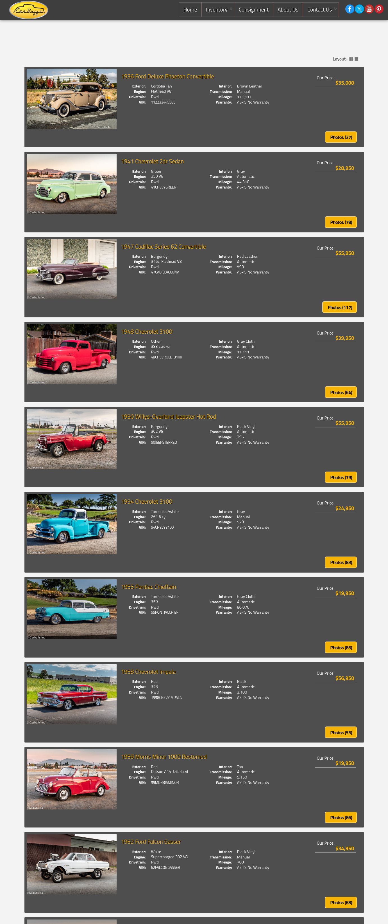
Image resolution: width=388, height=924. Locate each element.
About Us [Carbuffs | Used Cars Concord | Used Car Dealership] (287, 9)
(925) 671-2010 (113, 915)
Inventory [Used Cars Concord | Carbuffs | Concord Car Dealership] (216, 9)
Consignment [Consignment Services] (253, 9)
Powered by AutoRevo (333, 915)
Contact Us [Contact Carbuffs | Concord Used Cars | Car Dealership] (319, 9)
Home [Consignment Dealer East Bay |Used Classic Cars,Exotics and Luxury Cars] (189, 9)
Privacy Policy (354, 915)
